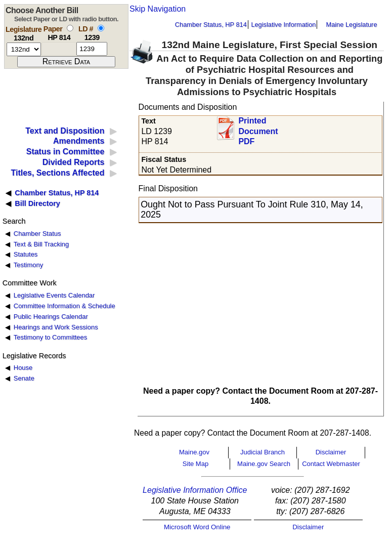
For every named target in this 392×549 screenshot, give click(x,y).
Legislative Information (283, 24)
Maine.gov (194, 452)
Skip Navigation (157, 9)
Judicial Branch (262, 452)
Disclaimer (331, 452)
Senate (24, 378)
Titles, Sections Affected (57, 172)
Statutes (26, 254)
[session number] (24, 49)
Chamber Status (37, 233)
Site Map (195, 464)
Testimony (28, 265)
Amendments (78, 141)
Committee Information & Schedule (64, 306)
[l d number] (91, 49)
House (23, 367)
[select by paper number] (70, 28)
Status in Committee (65, 151)
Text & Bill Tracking (41, 244)
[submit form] (66, 61)
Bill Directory (37, 203)
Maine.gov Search (263, 464)
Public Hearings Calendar (51, 316)
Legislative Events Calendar (54, 295)
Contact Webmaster (331, 464)
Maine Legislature (351, 24)
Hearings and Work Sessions (56, 327)
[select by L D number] (101, 28)
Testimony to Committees (50, 337)
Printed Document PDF (258, 128)
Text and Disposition (64, 130)
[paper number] (58, 49)
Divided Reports (73, 162)
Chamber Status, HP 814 (211, 24)
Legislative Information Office (195, 490)
